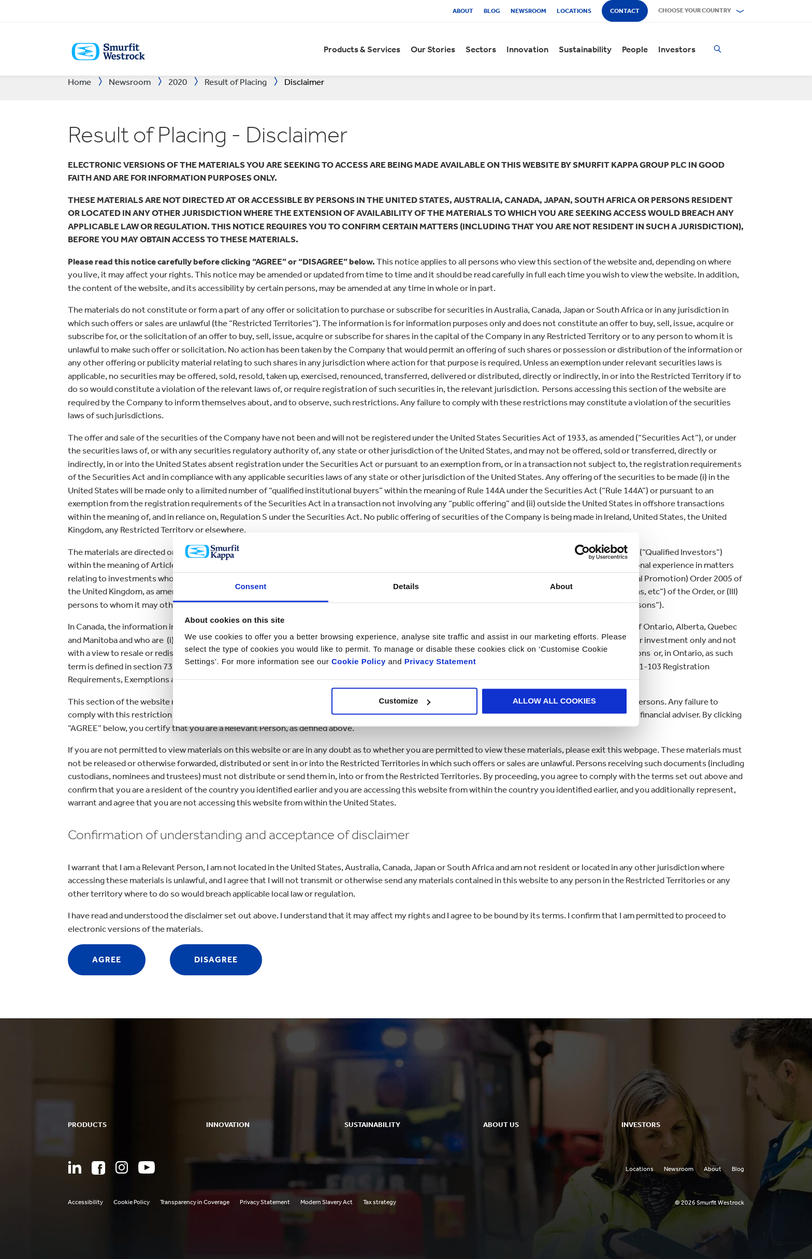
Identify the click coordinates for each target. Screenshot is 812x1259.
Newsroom (528, 10)
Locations (574, 10)
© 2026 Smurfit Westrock (709, 1202)
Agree (106, 959)
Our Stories (433, 49)
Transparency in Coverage (194, 1202)
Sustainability (585, 49)
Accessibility (85, 1202)
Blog (492, 10)
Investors (676, 49)
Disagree (216, 959)
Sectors (481, 49)
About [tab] (561, 586)
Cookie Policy (358, 661)
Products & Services (362, 49)
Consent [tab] (251, 586)
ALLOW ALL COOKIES (554, 701)
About (463, 10)
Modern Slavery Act (326, 1202)
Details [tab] (406, 586)
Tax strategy (379, 1202)
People (635, 49)
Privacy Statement (439, 661)
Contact (625, 10)
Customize (405, 701)
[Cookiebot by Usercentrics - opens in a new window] (582, 552)
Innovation (527, 49)
